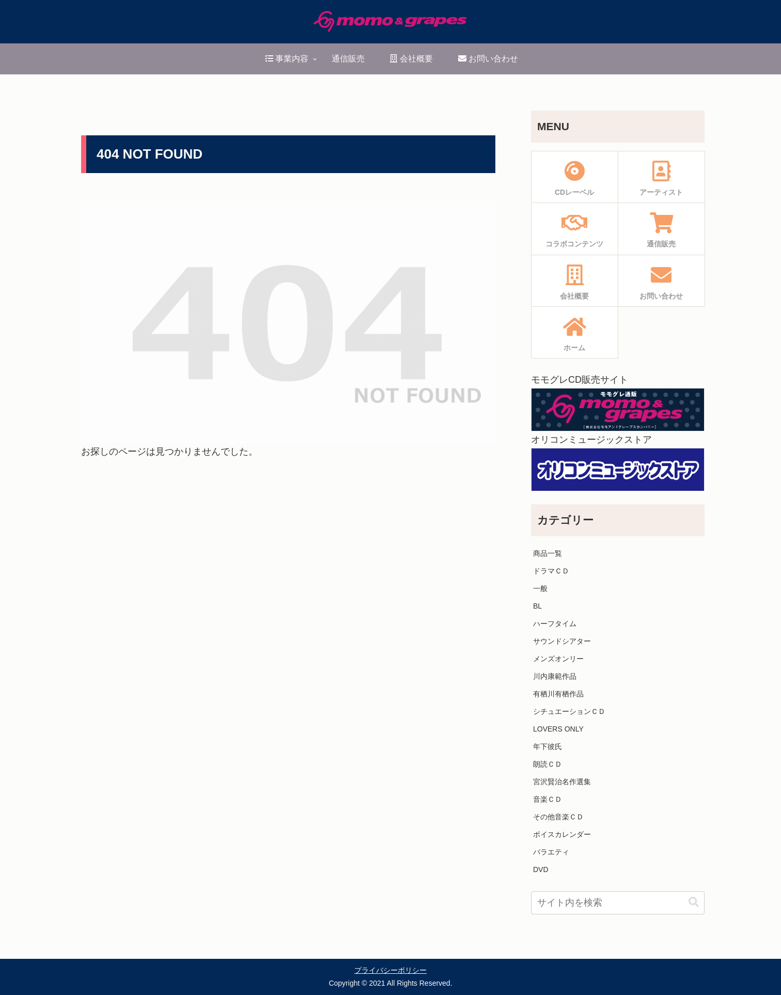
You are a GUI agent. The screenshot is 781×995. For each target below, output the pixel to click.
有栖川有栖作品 (558, 694)
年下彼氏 (547, 746)
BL (537, 606)
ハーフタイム (554, 623)
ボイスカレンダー (562, 834)
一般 (540, 588)
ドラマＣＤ (551, 571)
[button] (693, 902)
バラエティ (551, 852)
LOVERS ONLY (558, 729)
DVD (541, 869)
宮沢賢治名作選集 (562, 782)
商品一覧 (547, 553)
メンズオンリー (558, 659)
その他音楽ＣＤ (558, 817)
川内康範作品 (554, 676)
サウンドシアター (562, 641)
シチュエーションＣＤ (569, 711)
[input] (618, 902)
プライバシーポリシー (390, 970)
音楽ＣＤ (547, 799)
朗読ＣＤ (547, 764)
